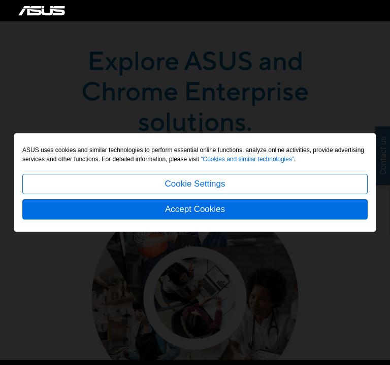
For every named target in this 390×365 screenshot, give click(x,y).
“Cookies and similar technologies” (247, 159)
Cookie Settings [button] (195, 184)
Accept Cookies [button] (195, 209)
